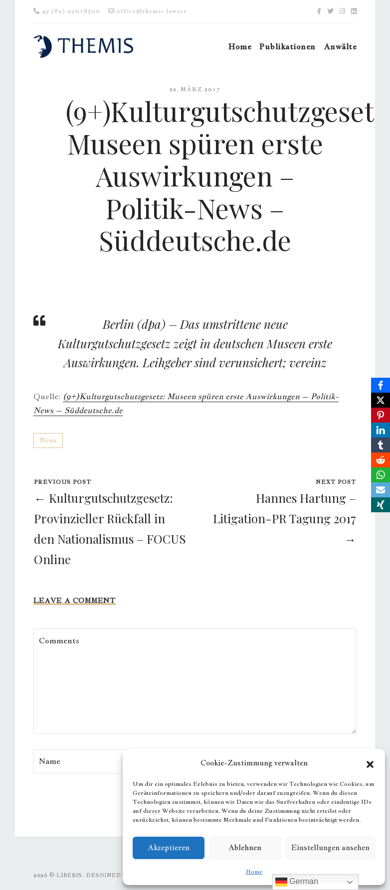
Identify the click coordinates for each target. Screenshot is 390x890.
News (48, 440)
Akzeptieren (169, 847)
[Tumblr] (380, 445)
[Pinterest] (380, 415)
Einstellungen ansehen (330, 847)
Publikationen (287, 46)
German (296, 882)
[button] (370, 763)
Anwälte (340, 46)
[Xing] (380, 504)
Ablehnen (244, 847)
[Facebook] (380, 385)
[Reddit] (380, 459)
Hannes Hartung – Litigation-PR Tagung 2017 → (284, 518)
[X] (380, 400)
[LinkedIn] (380, 430)
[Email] (380, 489)
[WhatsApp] (380, 474)
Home (254, 872)
